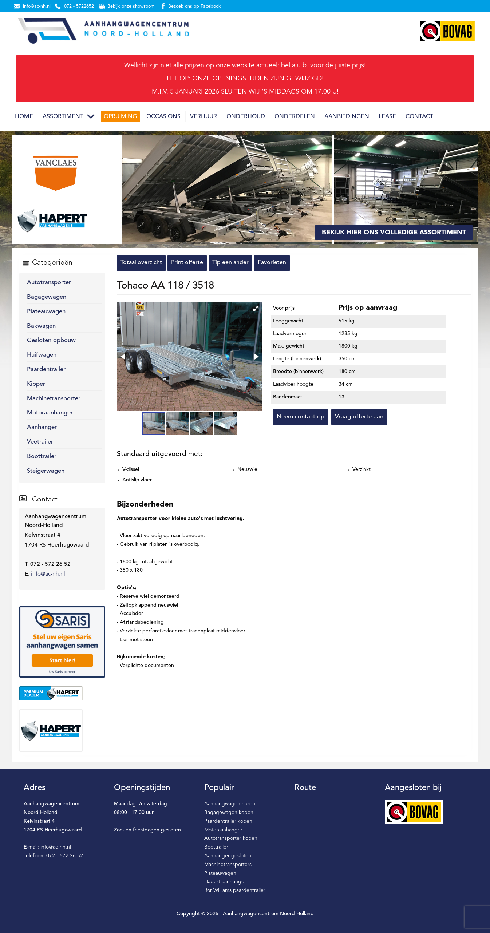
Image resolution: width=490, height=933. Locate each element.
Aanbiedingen (346, 117)
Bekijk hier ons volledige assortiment (394, 232)
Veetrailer (40, 442)
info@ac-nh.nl (48, 574)
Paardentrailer (46, 369)
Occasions (163, 117)
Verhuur (203, 117)
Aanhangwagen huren (229, 803)
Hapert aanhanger (225, 881)
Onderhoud (245, 117)
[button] (256, 308)
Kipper (36, 384)
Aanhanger (42, 427)
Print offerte (187, 263)
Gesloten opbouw (51, 340)
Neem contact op (300, 417)
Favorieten (272, 263)
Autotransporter (49, 282)
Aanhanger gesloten (227, 855)
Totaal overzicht (141, 263)
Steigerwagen (45, 471)
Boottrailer (41, 456)
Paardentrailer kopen (228, 821)
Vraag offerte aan (359, 417)
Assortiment (63, 117)
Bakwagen (41, 326)
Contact (419, 117)
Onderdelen (294, 117)
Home (24, 117)
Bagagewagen (46, 297)
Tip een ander (230, 263)
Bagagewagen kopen (228, 812)
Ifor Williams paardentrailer (234, 890)
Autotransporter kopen (230, 838)
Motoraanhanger (50, 413)
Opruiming (120, 117)
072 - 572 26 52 (64, 855)
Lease (387, 117)
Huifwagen (41, 355)
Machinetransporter (53, 399)
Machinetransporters (228, 864)
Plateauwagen (46, 312)
